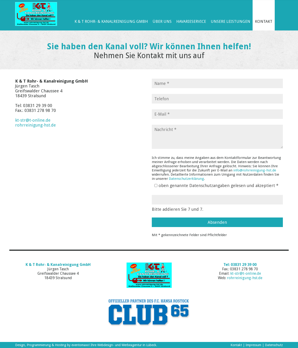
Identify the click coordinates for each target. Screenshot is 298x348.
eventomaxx (80, 345)
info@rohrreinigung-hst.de (254, 170)
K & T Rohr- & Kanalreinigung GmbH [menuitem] (111, 21)
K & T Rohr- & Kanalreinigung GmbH (36, 14)
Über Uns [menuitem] (162, 21)
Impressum (253, 345)
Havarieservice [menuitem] (191, 21)
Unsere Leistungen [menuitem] (230, 21)
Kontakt (236, 345)
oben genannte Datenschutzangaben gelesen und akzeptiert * (218, 185)
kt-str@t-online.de (33, 120)
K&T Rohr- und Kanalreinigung (149, 275)
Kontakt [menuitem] (263, 21)
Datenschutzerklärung (186, 179)
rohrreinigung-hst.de (35, 125)
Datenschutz (274, 345)
